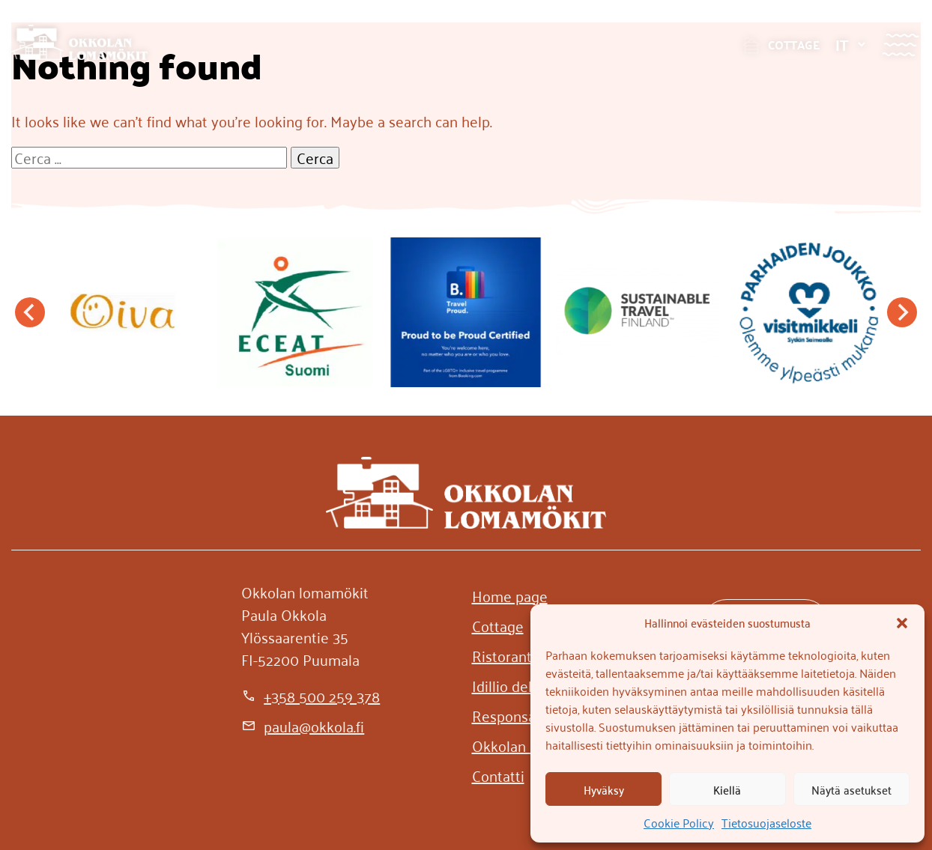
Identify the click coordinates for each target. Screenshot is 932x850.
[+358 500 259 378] (310, 695)
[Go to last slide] (30, 312)
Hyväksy (604, 789)
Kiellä (727, 789)
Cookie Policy (679, 822)
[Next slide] (902, 312)
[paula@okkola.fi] (302, 725)
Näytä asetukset (851, 789)
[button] (902, 623)
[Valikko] (900, 44)
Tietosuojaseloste (766, 822)
